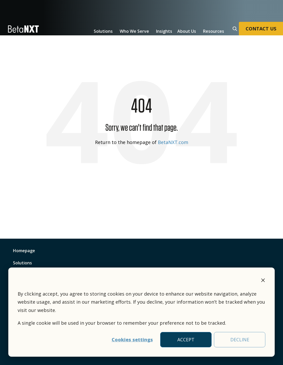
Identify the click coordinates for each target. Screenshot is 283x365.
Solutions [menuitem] (22, 263)
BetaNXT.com (173, 142)
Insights (164, 31)
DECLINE (239, 339)
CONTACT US (261, 28)
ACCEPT (185, 339)
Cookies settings (132, 339)
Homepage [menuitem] (24, 251)
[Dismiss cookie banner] (263, 281)
